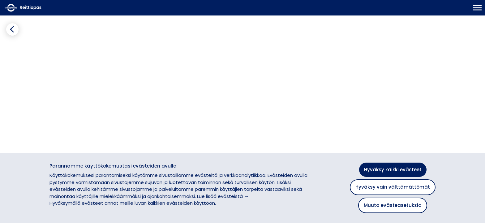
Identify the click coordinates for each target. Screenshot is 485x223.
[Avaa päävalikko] (477, 11)
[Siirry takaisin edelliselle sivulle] (10, 42)
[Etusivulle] (35, 11)
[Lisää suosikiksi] (137, 42)
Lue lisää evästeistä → (223, 196)
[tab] (41, 57)
